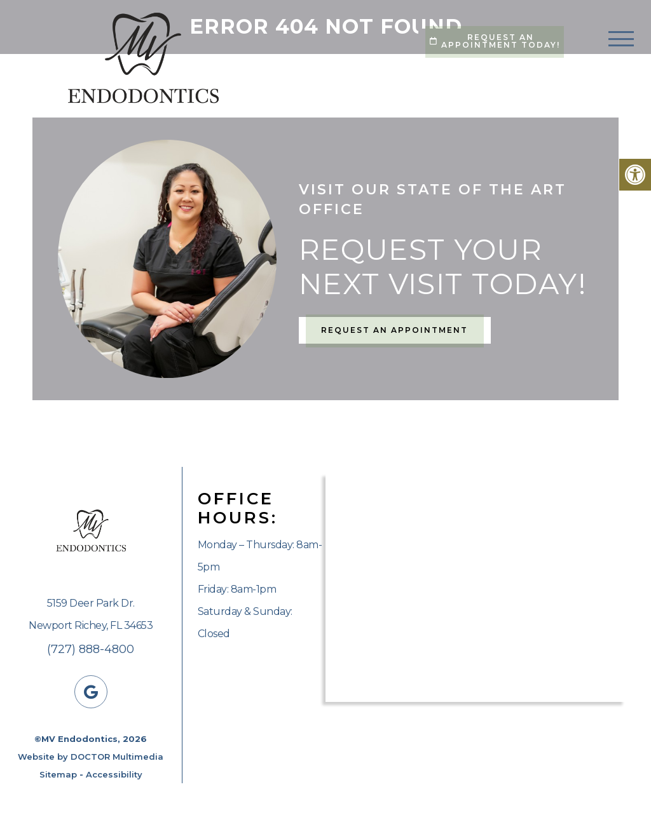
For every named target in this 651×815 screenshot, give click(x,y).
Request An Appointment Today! (495, 41)
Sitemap (58, 774)
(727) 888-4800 (90, 649)
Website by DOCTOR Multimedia (90, 756)
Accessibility (114, 774)
